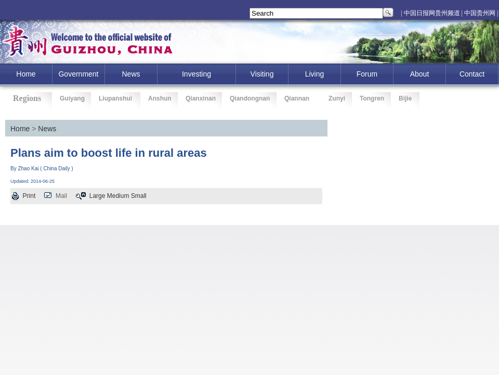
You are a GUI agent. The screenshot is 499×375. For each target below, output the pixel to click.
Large (97, 195)
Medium (118, 195)
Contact (471, 74)
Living (314, 74)
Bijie (405, 98)
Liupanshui (115, 98)
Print (29, 195)
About (419, 74)
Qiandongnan (250, 98)
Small (139, 195)
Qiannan (296, 98)
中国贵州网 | (481, 13)
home (25, 74)
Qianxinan (201, 98)
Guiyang (72, 98)
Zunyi (337, 98)
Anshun (160, 98)
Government (78, 74)
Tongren (372, 98)
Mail (61, 195)
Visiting (262, 74)
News (131, 74)
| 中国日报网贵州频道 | (432, 13)
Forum (367, 74)
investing (196, 74)
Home (20, 128)
